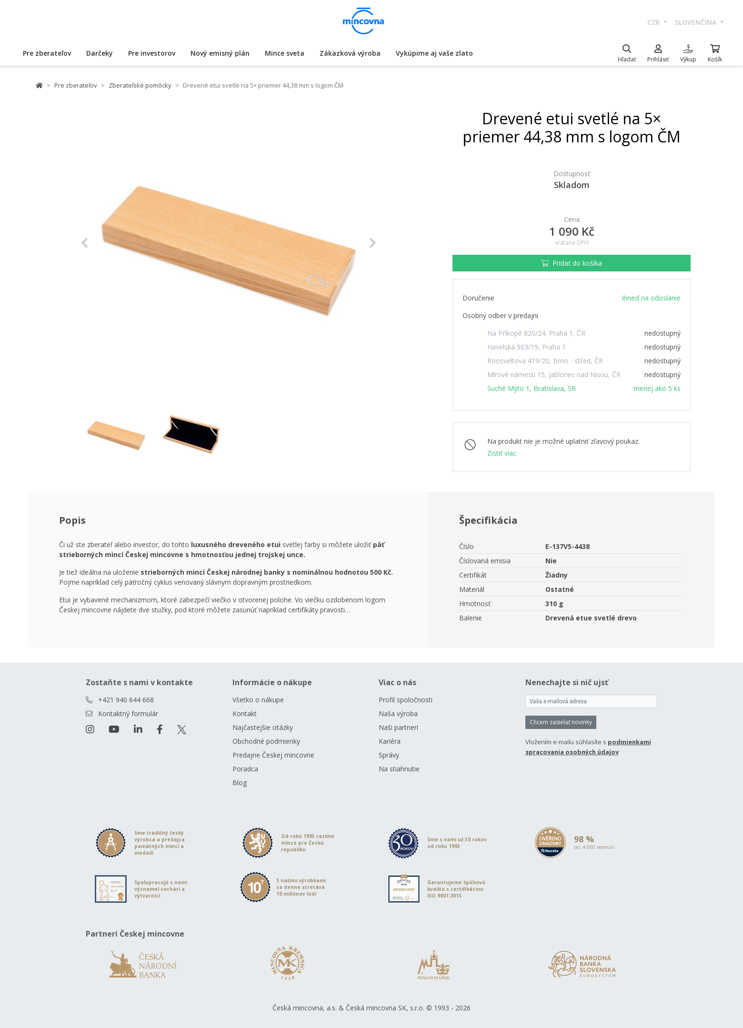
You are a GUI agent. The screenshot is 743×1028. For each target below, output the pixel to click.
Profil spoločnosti (405, 699)
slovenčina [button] (696, 22)
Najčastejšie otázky (262, 727)
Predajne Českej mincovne (273, 754)
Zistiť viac (501, 453)
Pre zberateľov (47, 53)
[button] (103, 243)
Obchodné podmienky (266, 741)
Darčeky (99, 53)
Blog (239, 782)
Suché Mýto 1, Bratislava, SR (531, 388)
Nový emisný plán (220, 53)
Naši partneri (398, 727)
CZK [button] (654, 22)
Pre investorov (151, 53)
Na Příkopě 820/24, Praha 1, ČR (536, 333)
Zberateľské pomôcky (140, 85)
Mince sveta (284, 53)
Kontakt (244, 713)
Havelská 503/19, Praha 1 (526, 346)
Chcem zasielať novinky (561, 722)
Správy (389, 754)
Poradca (245, 768)
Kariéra (390, 741)
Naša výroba (398, 713)
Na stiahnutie (399, 768)
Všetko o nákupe (258, 699)
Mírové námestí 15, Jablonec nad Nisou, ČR (554, 374)
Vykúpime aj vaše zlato (434, 53)
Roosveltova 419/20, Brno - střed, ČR (545, 360)
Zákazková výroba (350, 53)
